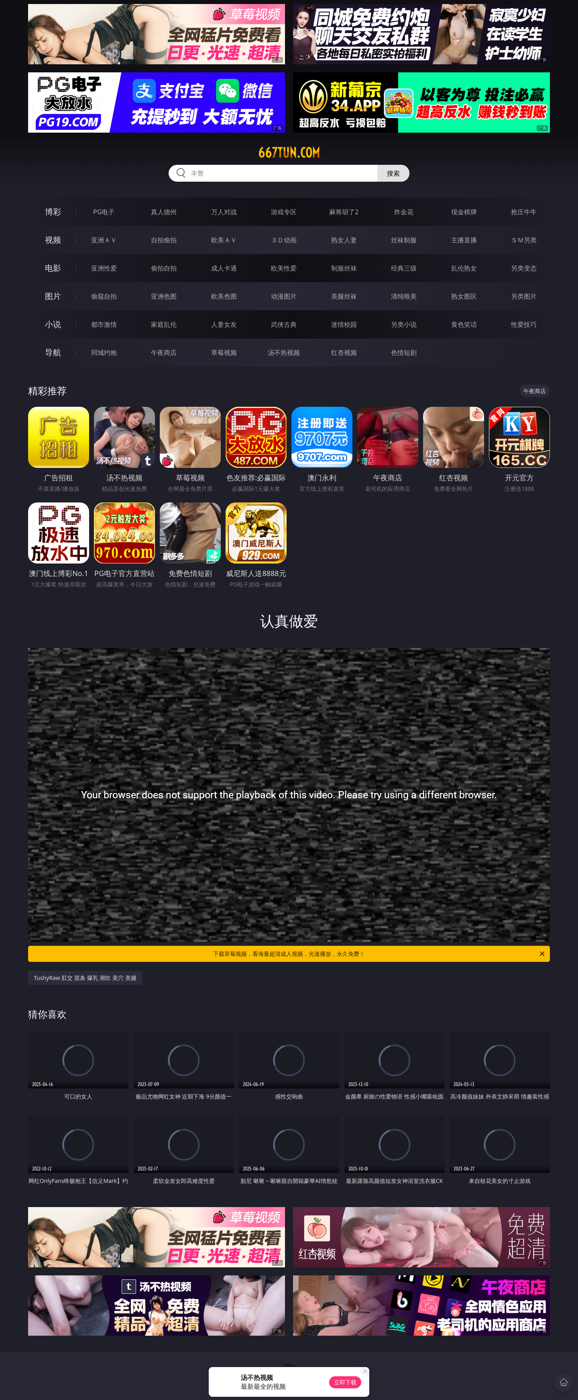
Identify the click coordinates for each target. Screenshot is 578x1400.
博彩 (53, 211)
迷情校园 (344, 324)
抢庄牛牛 (524, 211)
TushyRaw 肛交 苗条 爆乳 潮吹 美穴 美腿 (85, 978)
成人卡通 (224, 268)
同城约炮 (104, 352)
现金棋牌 (464, 211)
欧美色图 (224, 296)
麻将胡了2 (343, 211)
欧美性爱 (284, 268)
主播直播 (464, 240)
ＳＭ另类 (524, 240)
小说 (53, 324)
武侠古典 (284, 324)
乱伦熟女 (464, 268)
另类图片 (524, 296)
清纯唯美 (404, 296)
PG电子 (103, 211)
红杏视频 (344, 352)
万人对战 (224, 211)
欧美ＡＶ (224, 240)
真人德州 (164, 211)
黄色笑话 (464, 324)
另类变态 (524, 268)
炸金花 (403, 211)
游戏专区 (284, 211)
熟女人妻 (344, 240)
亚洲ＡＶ (104, 240)
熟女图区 (464, 296)
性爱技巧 (524, 324)
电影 (53, 267)
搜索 (393, 173)
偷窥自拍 (104, 296)
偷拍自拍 (164, 268)
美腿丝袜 (344, 296)
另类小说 (404, 324)
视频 (53, 239)
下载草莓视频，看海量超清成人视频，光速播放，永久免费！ (379, 954)
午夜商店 (164, 352)
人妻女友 (224, 324)
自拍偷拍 (164, 240)
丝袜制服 (404, 240)
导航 (53, 352)
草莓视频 (224, 352)
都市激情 (104, 324)
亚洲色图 (164, 296)
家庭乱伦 (164, 324)
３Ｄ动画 (284, 240)
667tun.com (289, 153)
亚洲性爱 (104, 268)
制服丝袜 (344, 268)
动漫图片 (284, 296)
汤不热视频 (284, 352)
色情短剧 (404, 352)
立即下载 (345, 1382)
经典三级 (404, 268)
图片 (53, 296)
